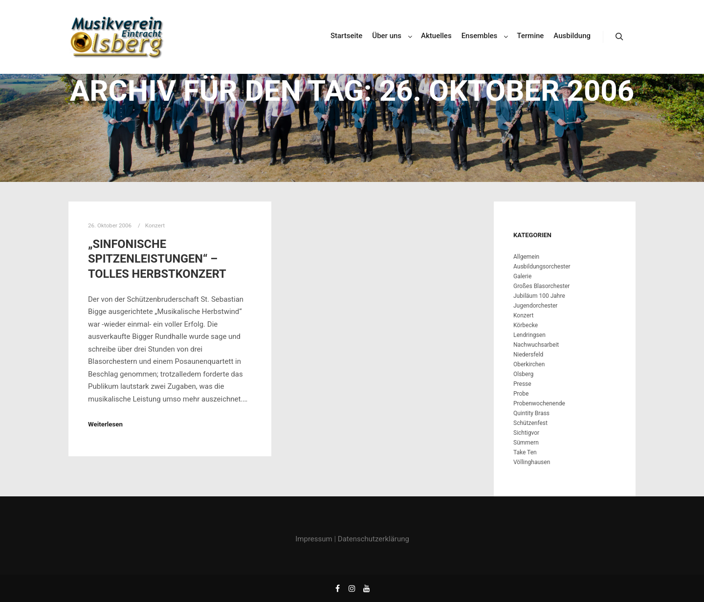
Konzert (155, 225)
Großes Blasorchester (541, 286)
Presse (522, 383)
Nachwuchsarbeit (536, 344)
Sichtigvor (526, 432)
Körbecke (525, 325)
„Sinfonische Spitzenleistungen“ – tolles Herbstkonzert (157, 259)
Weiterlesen (105, 424)
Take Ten (525, 452)
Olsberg (523, 374)
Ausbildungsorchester (542, 266)
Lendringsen (529, 335)
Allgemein (526, 256)
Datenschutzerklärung (373, 539)
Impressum (313, 539)
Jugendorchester (535, 305)
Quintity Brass (531, 413)
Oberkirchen (529, 364)
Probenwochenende (539, 403)
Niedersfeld (528, 354)
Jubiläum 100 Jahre (539, 295)
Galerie (522, 276)
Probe (520, 393)
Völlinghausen (531, 462)
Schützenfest (530, 423)
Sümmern (526, 442)
